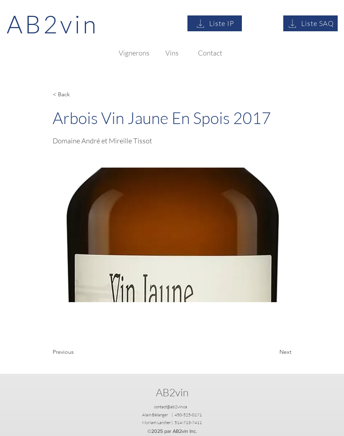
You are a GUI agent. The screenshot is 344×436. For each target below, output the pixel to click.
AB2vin (172, 392)
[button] (76, 94)
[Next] (273, 352)
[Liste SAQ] (310, 23)
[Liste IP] (214, 23)
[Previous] (76, 352)
